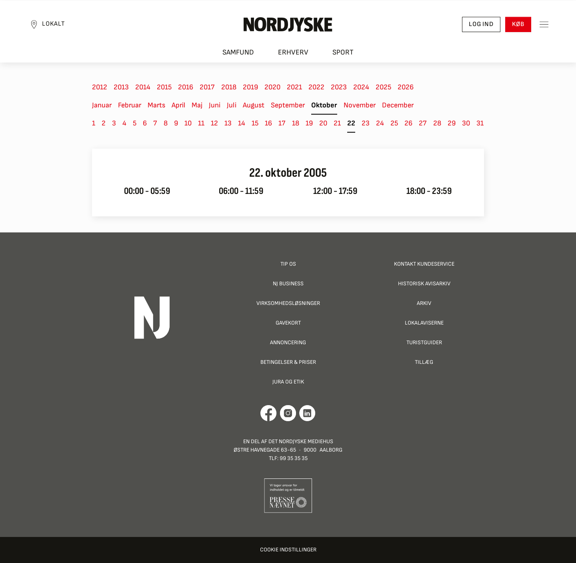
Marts (156, 105)
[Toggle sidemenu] (544, 24)
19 (309, 123)
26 (408, 123)
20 (323, 123)
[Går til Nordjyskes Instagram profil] (288, 413)
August (253, 105)
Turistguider (424, 342)
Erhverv (293, 52)
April (178, 105)
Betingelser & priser (288, 362)
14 (241, 123)
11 (201, 123)
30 (466, 123)
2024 (361, 87)
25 (394, 123)
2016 (185, 87)
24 (380, 123)
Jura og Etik (288, 381)
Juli (231, 105)
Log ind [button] (481, 24)
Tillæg (424, 362)
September (288, 105)
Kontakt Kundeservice (424, 263)
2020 (272, 87)
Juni (214, 105)
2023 (339, 87)
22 (351, 123)
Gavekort (288, 322)
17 (282, 123)
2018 (228, 87)
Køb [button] (518, 24)
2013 (121, 87)
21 (337, 123)
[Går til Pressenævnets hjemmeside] (288, 495)
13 (228, 123)
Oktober (324, 105)
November (360, 105)
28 (437, 123)
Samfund (238, 52)
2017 (207, 87)
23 (366, 123)
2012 (99, 87)
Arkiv (424, 303)
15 (255, 123)
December (398, 105)
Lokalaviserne (424, 322)
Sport (343, 52)
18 (295, 123)
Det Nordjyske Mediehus (300, 441)
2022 (316, 87)
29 (452, 123)
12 (214, 123)
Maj (197, 105)
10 (188, 123)
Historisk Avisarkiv (424, 283)
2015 (164, 87)
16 (268, 123)
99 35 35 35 (294, 458)
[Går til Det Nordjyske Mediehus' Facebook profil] (268, 413)
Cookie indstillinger (288, 549)
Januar (102, 105)
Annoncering (288, 342)
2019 (250, 87)
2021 (294, 87)
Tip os (288, 263)
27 (423, 123)
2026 (406, 87)
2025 (383, 87)
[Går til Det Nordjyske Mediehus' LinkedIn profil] (307, 413)
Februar (129, 105)
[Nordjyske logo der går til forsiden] (288, 24)
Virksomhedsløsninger (288, 303)
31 (480, 123)
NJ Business (288, 283)
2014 (142, 87)
